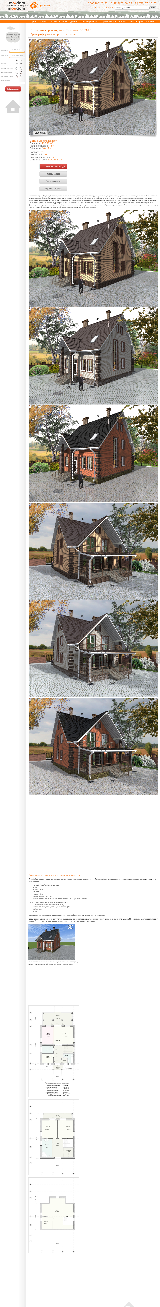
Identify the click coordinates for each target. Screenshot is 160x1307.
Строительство (108, 21)
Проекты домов (38, 21)
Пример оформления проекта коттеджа (53, 34)
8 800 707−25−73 (98, 3)
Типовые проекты (58, 21)
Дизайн (73, 21)
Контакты (151, 21)
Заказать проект (53, 166)
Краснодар (45, 5)
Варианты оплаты (53, 189)
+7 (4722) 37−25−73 (145, 3)
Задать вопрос (53, 174)
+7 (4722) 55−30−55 (120, 3)
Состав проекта (53, 181)
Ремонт (122, 21)
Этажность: (4, 55)
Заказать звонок (104, 7)
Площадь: (4, 50)
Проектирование (89, 21)
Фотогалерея (136, 21)
